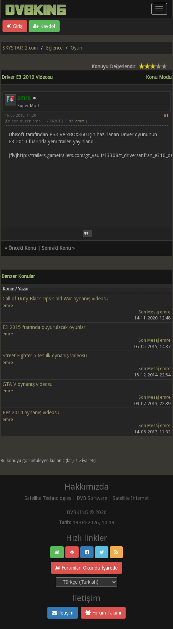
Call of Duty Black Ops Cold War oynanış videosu (55, 298)
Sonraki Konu (56, 248)
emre (80, 121)
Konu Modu (159, 77)
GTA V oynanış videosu (27, 384)
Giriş (15, 26)
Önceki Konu (22, 248)
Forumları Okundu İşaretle (86, 568)
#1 (166, 115)
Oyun (76, 48)
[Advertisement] (86, 189)
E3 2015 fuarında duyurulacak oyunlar (43, 327)
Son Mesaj (148, 311)
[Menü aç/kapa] (159, 9)
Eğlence (54, 48)
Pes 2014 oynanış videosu (30, 412)
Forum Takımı (103, 613)
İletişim (62, 613)
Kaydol (44, 26)
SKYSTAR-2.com (20, 48)
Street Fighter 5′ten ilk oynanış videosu (44, 355)
